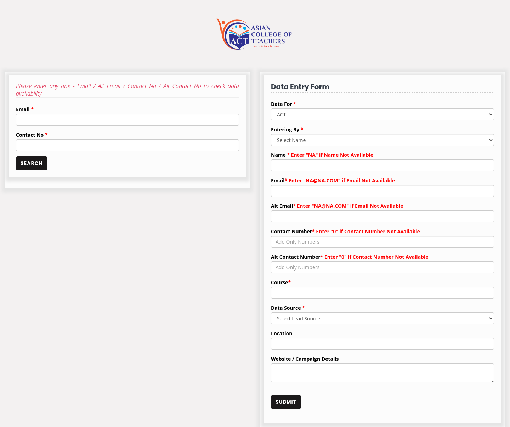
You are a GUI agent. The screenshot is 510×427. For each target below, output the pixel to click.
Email (25, 109)
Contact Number (345, 231)
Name (322, 155)
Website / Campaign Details (305, 358)
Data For (283, 104)
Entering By (287, 129)
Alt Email (337, 206)
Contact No (32, 134)
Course (281, 282)
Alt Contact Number (350, 257)
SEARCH (32, 163)
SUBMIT (286, 401)
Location (281, 333)
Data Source (288, 307)
